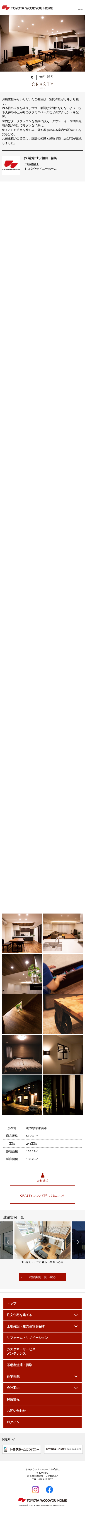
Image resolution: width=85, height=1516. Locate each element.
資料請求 (42, 1181)
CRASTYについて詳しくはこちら (42, 1195)
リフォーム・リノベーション (27, 1338)
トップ (11, 1303)
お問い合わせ (16, 1411)
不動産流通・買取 (19, 1365)
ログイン (13, 1422)
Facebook (49, 1490)
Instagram (35, 1490)
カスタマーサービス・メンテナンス (23, 1352)
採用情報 (13, 1399)
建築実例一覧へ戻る (42, 1277)
